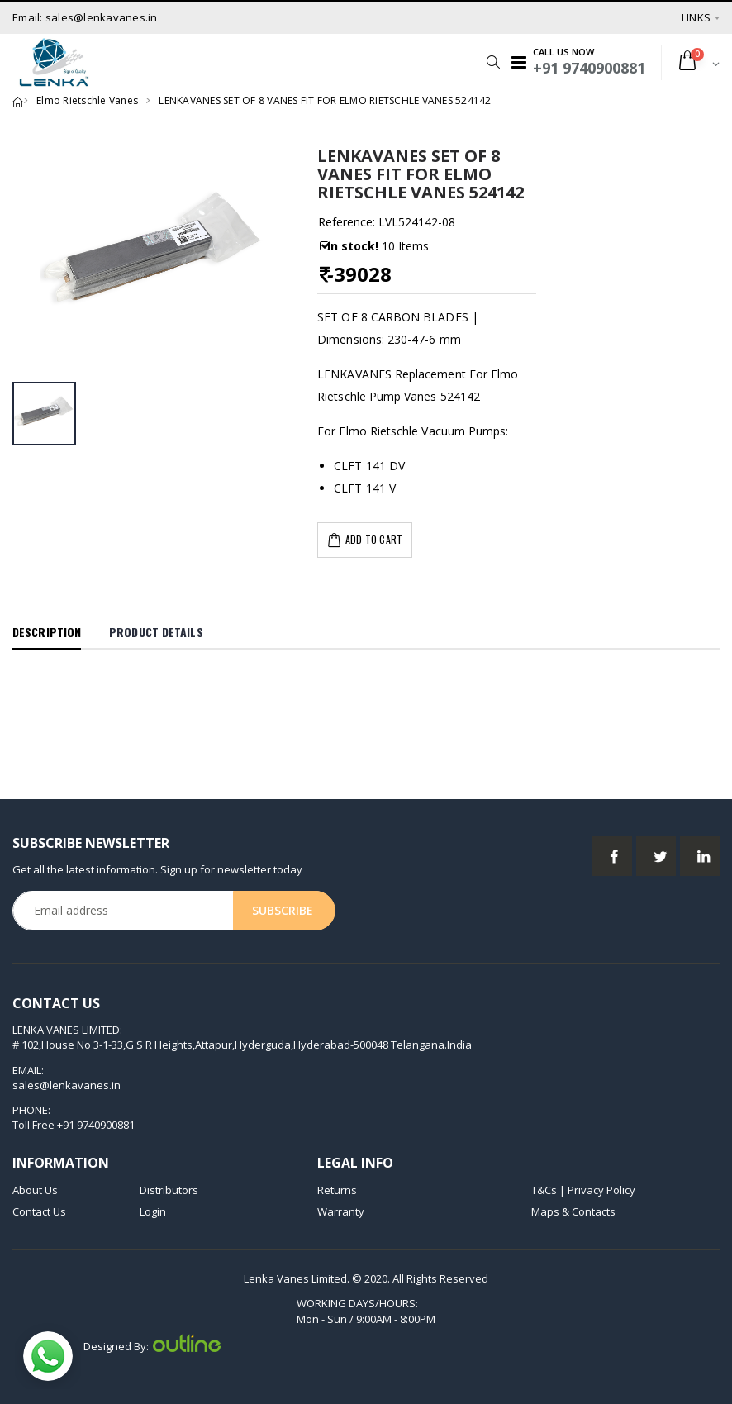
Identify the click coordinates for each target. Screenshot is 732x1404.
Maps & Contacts (573, 1211)
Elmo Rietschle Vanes (87, 100)
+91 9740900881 (96, 1124)
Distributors (169, 1190)
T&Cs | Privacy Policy (583, 1190)
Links (696, 17)
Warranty (340, 1211)
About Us (35, 1190)
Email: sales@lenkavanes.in (85, 17)
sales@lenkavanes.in (66, 1085)
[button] (488, 62)
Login (153, 1211)
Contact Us (39, 1211)
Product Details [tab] (156, 631)
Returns (337, 1190)
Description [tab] (46, 631)
